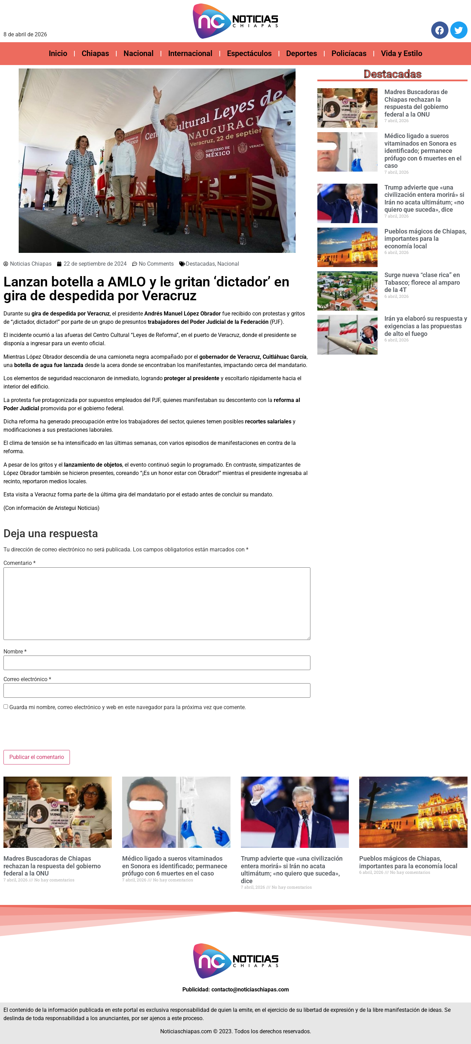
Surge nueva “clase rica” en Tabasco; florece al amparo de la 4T (422, 282)
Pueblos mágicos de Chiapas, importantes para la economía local (425, 239)
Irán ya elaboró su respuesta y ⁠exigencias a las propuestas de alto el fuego (425, 326)
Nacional (139, 53)
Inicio (58, 53)
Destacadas (200, 263)
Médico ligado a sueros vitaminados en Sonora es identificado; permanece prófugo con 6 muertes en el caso (423, 150)
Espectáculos (249, 53)
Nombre (15, 651)
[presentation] (56, 733)
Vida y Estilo (401, 53)
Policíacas (349, 53)
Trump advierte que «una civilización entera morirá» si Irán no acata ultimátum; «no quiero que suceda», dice (424, 198)
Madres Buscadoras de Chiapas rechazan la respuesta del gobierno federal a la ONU (416, 103)
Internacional (190, 53)
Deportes (301, 53)
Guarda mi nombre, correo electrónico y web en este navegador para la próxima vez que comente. (127, 707)
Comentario (19, 563)
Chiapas (95, 53)
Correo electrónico (27, 679)
